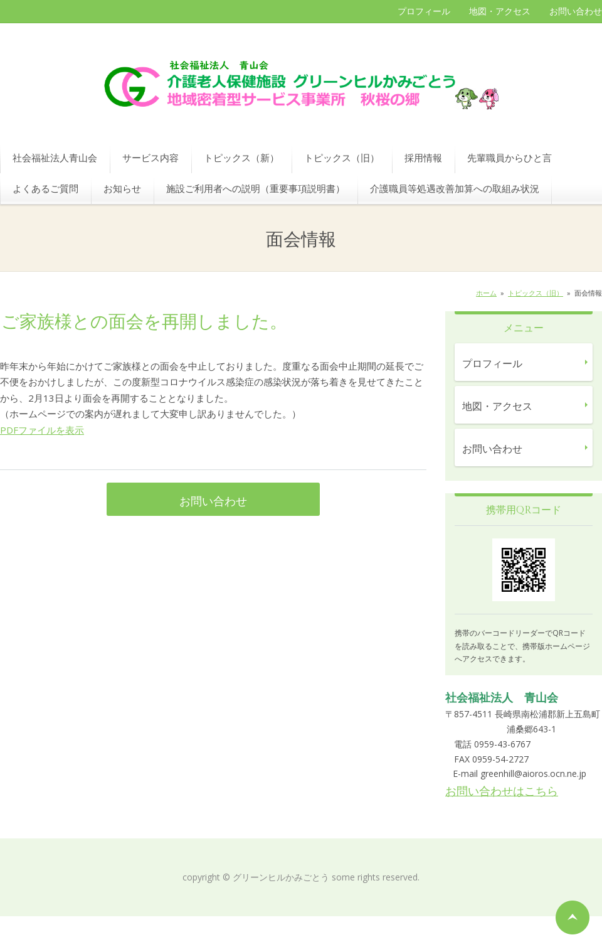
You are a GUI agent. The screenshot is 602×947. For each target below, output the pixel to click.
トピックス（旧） (341, 157)
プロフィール (424, 11)
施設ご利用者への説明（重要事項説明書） (255, 188)
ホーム (486, 292)
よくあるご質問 (45, 188)
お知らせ (122, 188)
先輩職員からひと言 (509, 157)
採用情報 (423, 157)
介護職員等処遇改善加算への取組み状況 (454, 188)
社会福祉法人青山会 (55, 157)
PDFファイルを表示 (42, 430)
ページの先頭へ (572, 917)
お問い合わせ (575, 11)
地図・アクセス (500, 11)
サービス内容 (150, 157)
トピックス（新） (241, 157)
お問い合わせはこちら (501, 790)
